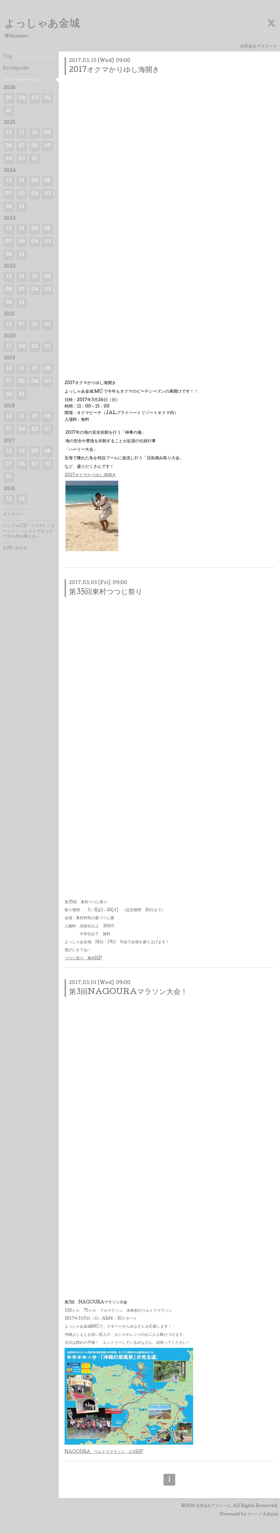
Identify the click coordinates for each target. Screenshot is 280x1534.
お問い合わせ (15, 548)
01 (9, 111)
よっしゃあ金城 (42, 24)
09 (47, 133)
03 (35, 98)
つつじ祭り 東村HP (83, 958)
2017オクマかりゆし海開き (114, 70)
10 (35, 133)
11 (21, 133)
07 (21, 146)
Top (8, 57)
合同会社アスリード (213, 1506)
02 (48, 98)
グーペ (253, 1515)
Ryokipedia (16, 68)
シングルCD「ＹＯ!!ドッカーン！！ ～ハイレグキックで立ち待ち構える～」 (28, 531)
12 (9, 133)
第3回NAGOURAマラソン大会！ (128, 992)
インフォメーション (21, 80)
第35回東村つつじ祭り (106, 592)
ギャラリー (13, 514)
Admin (271, 1515)
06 (34, 146)
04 (21, 98)
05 (9, 98)
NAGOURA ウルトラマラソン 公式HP (104, 1452)
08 (9, 146)
